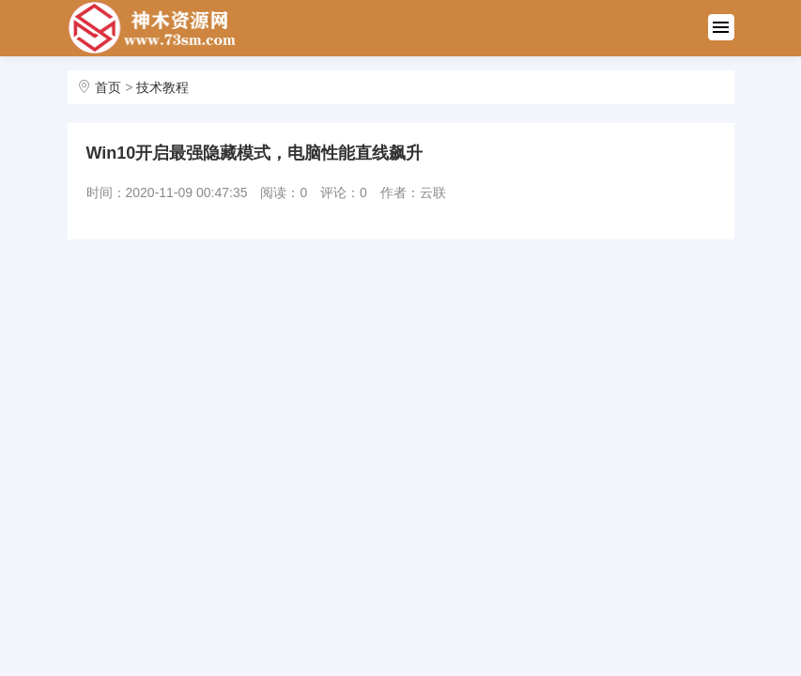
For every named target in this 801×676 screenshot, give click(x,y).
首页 (108, 87)
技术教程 (162, 87)
